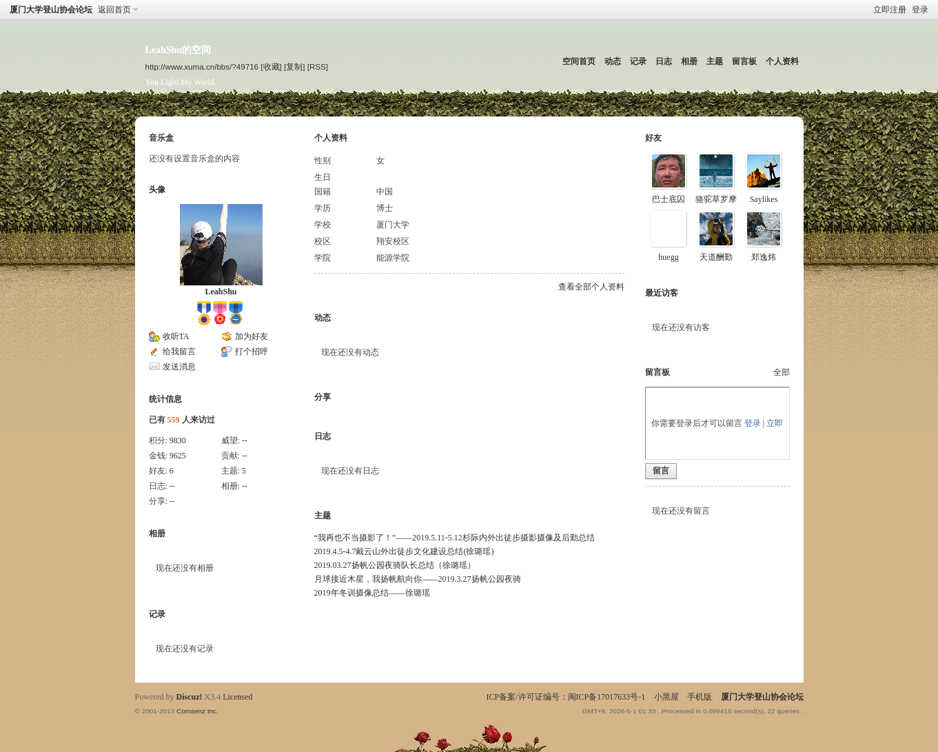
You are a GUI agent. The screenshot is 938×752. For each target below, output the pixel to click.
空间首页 (578, 61)
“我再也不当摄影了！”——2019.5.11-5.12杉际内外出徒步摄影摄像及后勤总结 (454, 537)
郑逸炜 (763, 257)
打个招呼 (251, 351)
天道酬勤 (716, 257)
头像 (157, 189)
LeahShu (220, 291)
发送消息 (179, 367)
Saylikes (764, 199)
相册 (689, 61)
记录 (638, 61)
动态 (612, 61)
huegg (668, 257)
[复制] (294, 66)
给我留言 (179, 351)
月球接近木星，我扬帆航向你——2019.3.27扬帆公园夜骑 (417, 579)
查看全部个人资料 (591, 287)
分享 (322, 397)
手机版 (699, 697)
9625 (178, 455)
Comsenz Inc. (197, 711)
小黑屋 (666, 697)
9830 (178, 440)
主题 (714, 61)
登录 (920, 9)
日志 (663, 61)
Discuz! (189, 697)
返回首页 (114, 9)
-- (244, 440)
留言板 (744, 61)
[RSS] (317, 66)
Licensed (237, 697)
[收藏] (271, 66)
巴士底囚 (668, 199)
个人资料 (782, 61)
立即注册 (889, 9)
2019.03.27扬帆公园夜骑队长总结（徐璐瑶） (395, 565)
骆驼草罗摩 (716, 199)
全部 (781, 372)
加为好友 (251, 336)
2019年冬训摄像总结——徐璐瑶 (372, 593)
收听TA (176, 336)
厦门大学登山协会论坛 (51, 9)
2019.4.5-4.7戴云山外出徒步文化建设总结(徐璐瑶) (404, 551)
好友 (653, 138)
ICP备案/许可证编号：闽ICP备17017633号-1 (566, 697)
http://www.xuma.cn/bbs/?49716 (202, 66)
